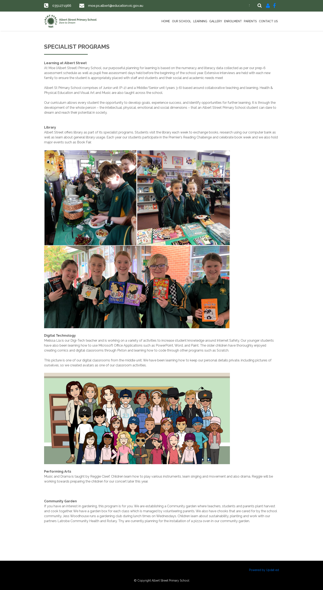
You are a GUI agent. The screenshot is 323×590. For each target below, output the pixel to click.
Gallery (215, 21)
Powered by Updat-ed (264, 570)
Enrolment (233, 21)
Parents (250, 21)
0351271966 (61, 6)
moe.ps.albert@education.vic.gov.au (115, 6)
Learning (200, 21)
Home (166, 21)
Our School (181, 21)
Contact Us (268, 21)
